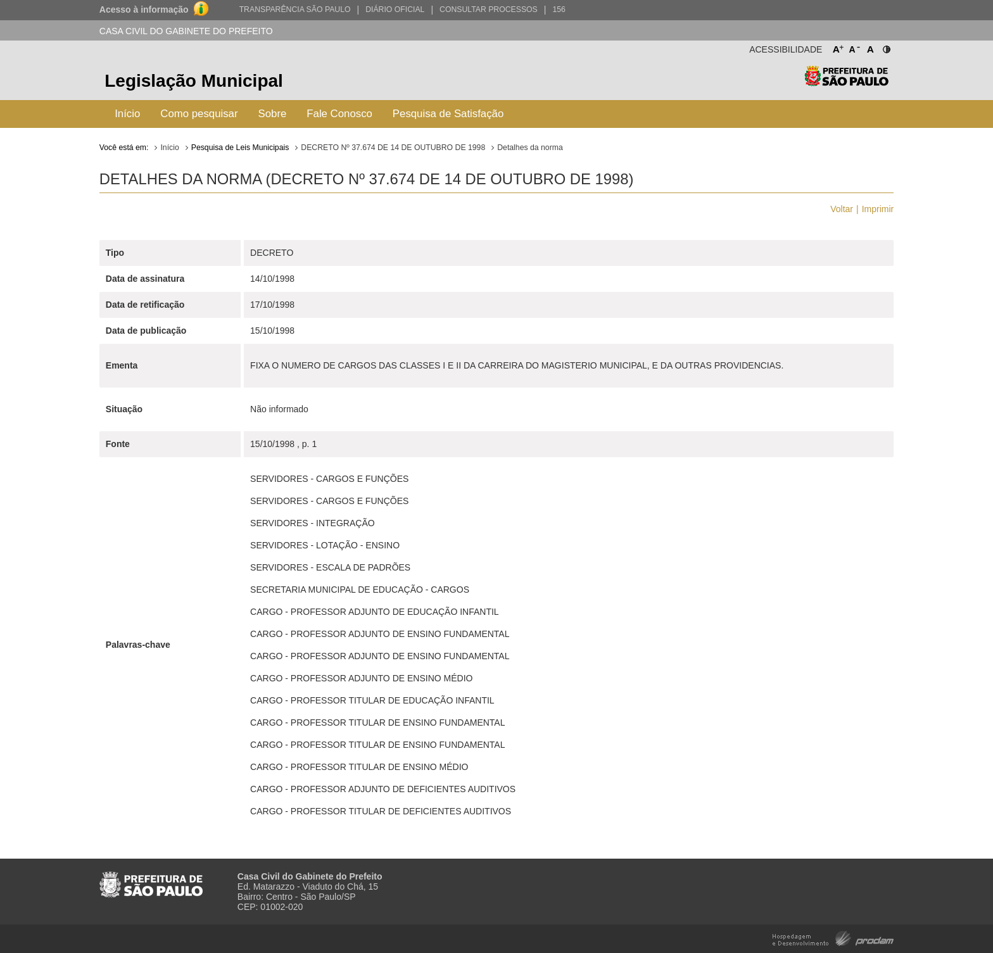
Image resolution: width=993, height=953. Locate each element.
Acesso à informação (144, 9)
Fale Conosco (339, 114)
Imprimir (878, 209)
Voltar (841, 209)
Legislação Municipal (193, 81)
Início (127, 114)
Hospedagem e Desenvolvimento (833, 937)
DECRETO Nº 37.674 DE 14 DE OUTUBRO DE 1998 (393, 147)
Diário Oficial (394, 9)
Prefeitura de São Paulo (846, 82)
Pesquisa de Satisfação (448, 114)
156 (558, 9)
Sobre (272, 114)
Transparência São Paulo (295, 9)
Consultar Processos (489, 9)
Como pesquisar (198, 114)
